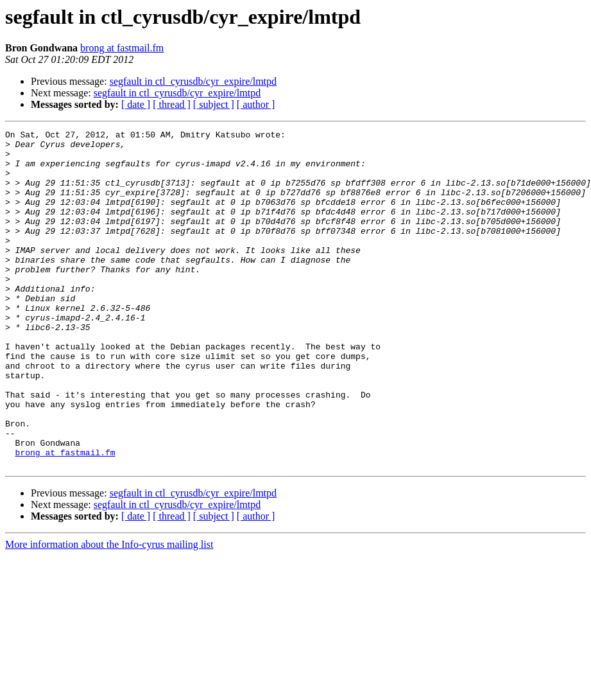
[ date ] (135, 104)
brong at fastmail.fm (122, 47)
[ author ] (256, 104)
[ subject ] (213, 104)
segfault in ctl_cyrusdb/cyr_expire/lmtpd (193, 81)
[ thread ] (172, 104)
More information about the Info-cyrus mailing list (109, 611)
